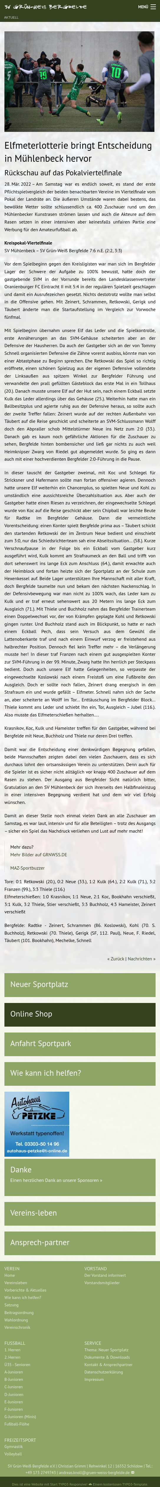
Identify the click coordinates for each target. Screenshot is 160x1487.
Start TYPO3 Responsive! (68, 1484)
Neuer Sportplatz (39, 984)
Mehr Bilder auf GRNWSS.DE (38, 854)
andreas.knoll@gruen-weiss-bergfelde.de (94, 1472)
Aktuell (11, 17)
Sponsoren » (89, 1180)
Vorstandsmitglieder (102, 1282)
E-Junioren (13, 1402)
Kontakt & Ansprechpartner (109, 1364)
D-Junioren (13, 1394)
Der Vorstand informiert (105, 1275)
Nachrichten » (142, 959)
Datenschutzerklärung (104, 1372)
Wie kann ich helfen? (45, 1073)
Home (9, 1275)
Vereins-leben (33, 1213)
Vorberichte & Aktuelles (25, 1290)
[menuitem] (40, 1275)
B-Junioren (13, 1379)
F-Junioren (13, 1409)
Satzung (11, 1305)
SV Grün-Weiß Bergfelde (45, 6)
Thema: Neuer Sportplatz (106, 1349)
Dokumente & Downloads (107, 1357)
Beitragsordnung (19, 1312)
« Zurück (115, 959)
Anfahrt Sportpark (40, 1043)
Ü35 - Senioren (17, 1364)
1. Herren (12, 1349)
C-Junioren (13, 1386)
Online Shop (31, 1014)
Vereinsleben (15, 1282)
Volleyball (13, 1454)
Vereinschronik (17, 1327)
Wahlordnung (16, 1320)
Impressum (94, 1379)
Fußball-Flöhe (16, 1424)
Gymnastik (13, 1446)
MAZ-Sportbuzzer (27, 868)
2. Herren (12, 1357)
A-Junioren (13, 1372)
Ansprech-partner (40, 1242)
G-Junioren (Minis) (20, 1416)
